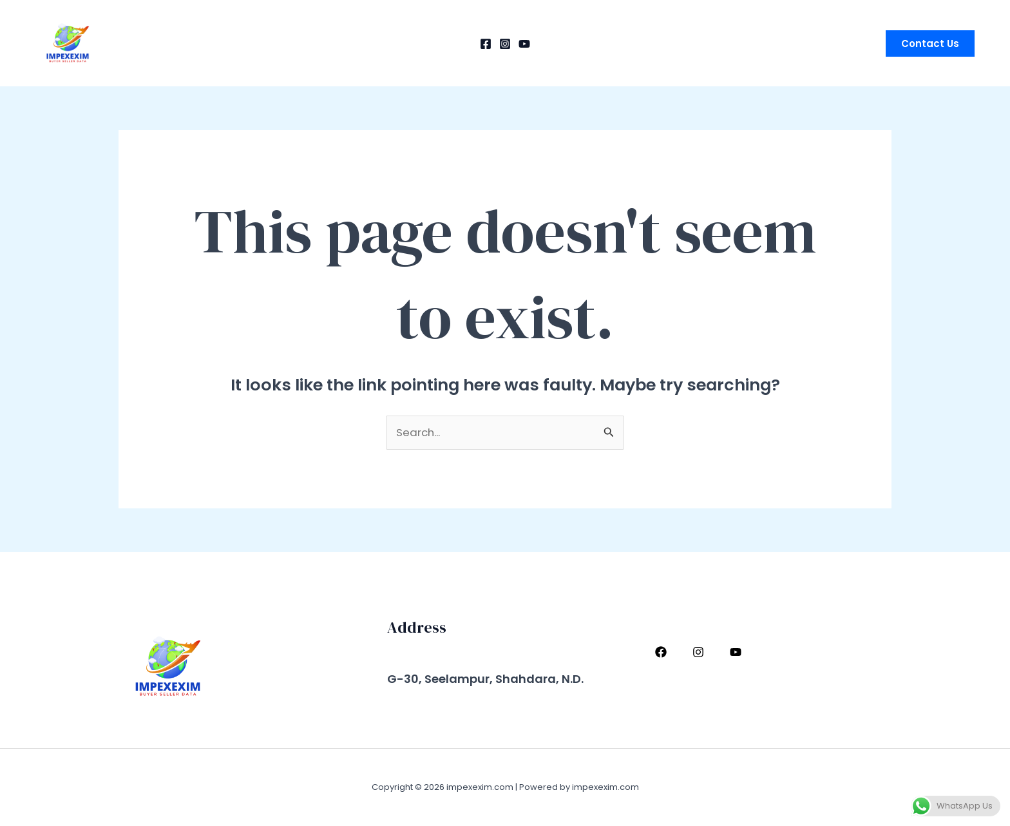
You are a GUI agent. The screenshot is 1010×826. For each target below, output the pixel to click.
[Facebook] (485, 44)
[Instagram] (505, 44)
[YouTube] (524, 44)
